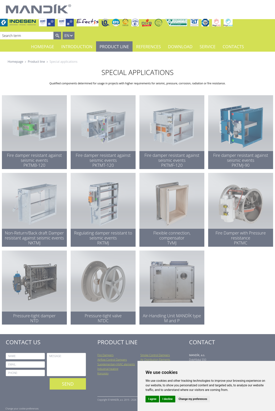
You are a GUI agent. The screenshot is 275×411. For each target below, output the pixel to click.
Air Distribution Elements (155, 359)
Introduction (76, 46)
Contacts (233, 46)
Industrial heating (107, 369)
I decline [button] (168, 398)
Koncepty (102, 373)
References (148, 46)
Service (207, 46)
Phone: (13, 373)
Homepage (42, 46)
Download (180, 46)
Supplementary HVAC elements (116, 364)
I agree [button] (152, 398)
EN (66, 35)
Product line (114, 46)
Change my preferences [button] (193, 398)
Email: (12, 364)
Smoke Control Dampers (155, 355)
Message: (55, 356)
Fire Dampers (105, 355)
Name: (12, 356)
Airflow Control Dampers (112, 359)
